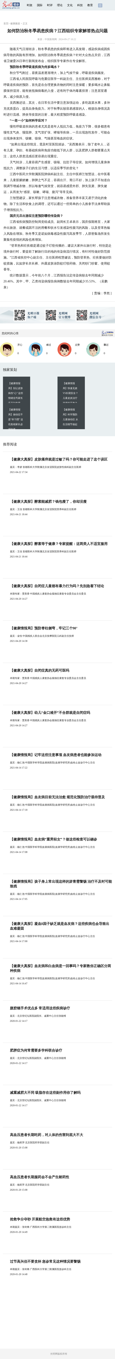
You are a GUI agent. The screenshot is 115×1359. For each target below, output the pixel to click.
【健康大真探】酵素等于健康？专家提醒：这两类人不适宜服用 (59, 544)
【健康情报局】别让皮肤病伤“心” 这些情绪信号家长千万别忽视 (15, 393)
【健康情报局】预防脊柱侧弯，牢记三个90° (44, 628)
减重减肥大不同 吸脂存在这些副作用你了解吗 (45, 1092)
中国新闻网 (51, 39)
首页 (5, 23)
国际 (40, 5)
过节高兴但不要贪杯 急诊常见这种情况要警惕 (45, 1261)
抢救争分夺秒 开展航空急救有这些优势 (40, 1219)
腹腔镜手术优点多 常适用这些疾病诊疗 (40, 1008)
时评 (50, 5)
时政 (29, 5)
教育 (90, 5)
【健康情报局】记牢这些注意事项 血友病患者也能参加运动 (55, 755)
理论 (60, 5)
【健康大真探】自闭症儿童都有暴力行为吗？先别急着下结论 (57, 586)
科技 (80, 5)
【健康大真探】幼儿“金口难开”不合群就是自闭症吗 (50, 713)
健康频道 (15, 23)
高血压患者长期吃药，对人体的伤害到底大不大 (46, 1135)
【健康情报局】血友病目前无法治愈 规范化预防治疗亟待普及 (57, 797)
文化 (70, 5)
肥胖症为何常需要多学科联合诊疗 (36, 1050)
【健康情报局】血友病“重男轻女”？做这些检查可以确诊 (53, 839)
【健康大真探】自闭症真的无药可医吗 (39, 670)
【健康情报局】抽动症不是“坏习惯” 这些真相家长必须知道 (15, 419)
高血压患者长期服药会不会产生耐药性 (39, 1177)
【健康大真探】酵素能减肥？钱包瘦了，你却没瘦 (48, 501)
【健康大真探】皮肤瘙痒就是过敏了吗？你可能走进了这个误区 (59, 459)
